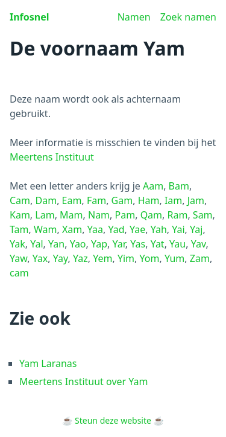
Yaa (95, 229)
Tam (19, 229)
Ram (178, 215)
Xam (72, 229)
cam (19, 272)
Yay (60, 258)
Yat (158, 243)
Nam (99, 215)
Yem (102, 258)
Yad (116, 229)
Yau (177, 243)
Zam (200, 258)
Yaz (80, 258)
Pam (125, 215)
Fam (96, 200)
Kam (20, 215)
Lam (44, 215)
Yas (137, 243)
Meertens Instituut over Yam (83, 381)
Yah (159, 229)
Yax (40, 258)
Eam (72, 200)
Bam (179, 186)
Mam (71, 215)
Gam (122, 200)
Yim (126, 258)
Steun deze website (113, 420)
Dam (46, 200)
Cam (20, 200)
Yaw (18, 258)
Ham (149, 200)
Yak (17, 243)
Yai (178, 229)
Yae (137, 229)
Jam (195, 200)
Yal (36, 243)
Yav (198, 243)
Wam (45, 229)
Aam (153, 186)
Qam (151, 215)
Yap (99, 243)
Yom (150, 258)
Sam (203, 215)
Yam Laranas (48, 363)
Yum (174, 258)
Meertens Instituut (52, 157)
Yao (78, 243)
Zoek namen (188, 17)
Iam (173, 200)
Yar (119, 243)
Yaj (196, 229)
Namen (134, 17)
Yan (56, 243)
